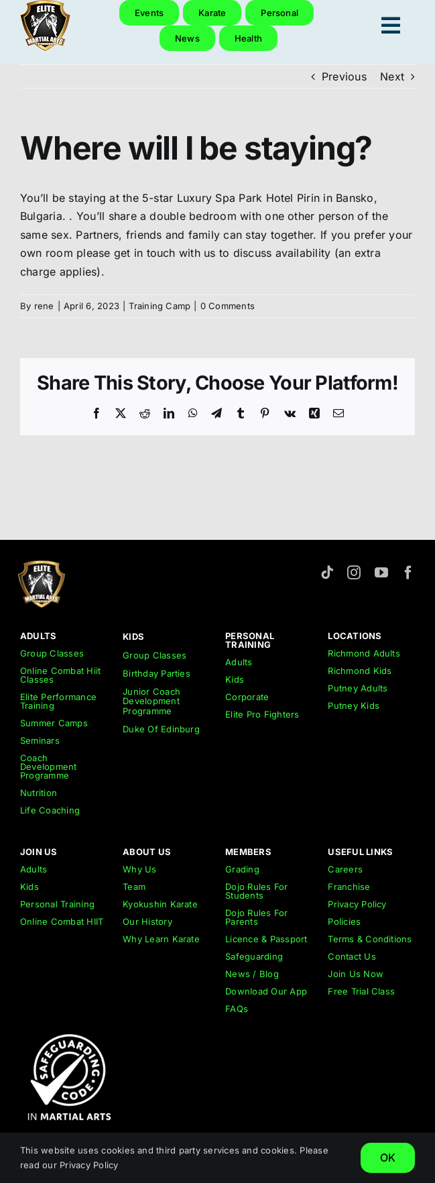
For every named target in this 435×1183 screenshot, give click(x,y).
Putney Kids (353, 705)
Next (392, 76)
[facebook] (408, 572)
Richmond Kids (359, 670)
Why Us (139, 869)
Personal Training (57, 904)
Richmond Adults (364, 653)
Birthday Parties (156, 673)
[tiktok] (327, 572)
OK (387, 1157)
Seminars (40, 740)
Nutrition (38, 792)
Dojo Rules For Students (256, 891)
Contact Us (351, 956)
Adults (238, 662)
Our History (147, 921)
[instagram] (354, 572)
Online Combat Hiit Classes (60, 675)
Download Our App (266, 991)
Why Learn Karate (161, 939)
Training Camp (159, 305)
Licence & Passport (266, 939)
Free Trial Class (361, 991)
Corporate (247, 696)
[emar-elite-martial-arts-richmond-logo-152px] (41, 566)
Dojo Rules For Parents (256, 917)
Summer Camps (54, 723)
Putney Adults (357, 688)
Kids (234, 679)
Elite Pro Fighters (262, 714)
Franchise (349, 886)
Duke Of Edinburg (161, 729)
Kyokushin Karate (160, 904)
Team (134, 886)
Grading (242, 869)
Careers (345, 869)
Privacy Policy (357, 904)
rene (44, 305)
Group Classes (52, 653)
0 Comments (227, 305)
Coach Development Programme (48, 766)
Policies (344, 921)
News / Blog (252, 973)
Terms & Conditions (370, 939)
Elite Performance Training (58, 701)
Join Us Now (355, 973)
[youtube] (381, 572)
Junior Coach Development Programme (151, 701)
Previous (344, 76)
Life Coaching (50, 810)
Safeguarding (254, 956)
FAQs (236, 1008)
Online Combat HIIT (61, 921)
